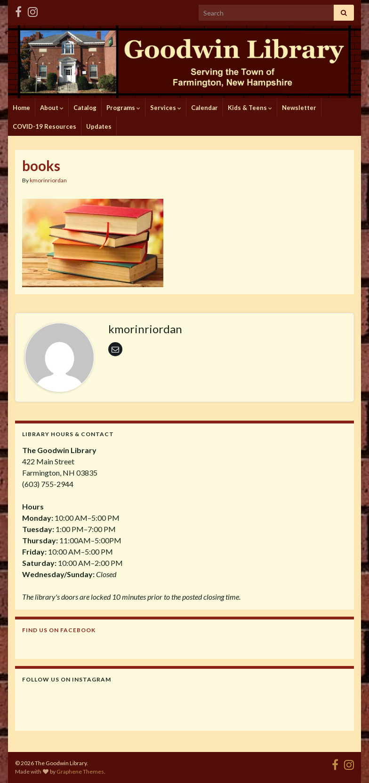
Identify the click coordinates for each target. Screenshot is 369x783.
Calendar (204, 107)
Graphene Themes (80, 771)
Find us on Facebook (59, 630)
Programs (123, 107)
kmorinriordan (48, 180)
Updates (99, 126)
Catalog (84, 107)
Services (165, 107)
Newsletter (299, 107)
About (52, 107)
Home (21, 107)
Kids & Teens (250, 107)
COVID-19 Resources (44, 126)
